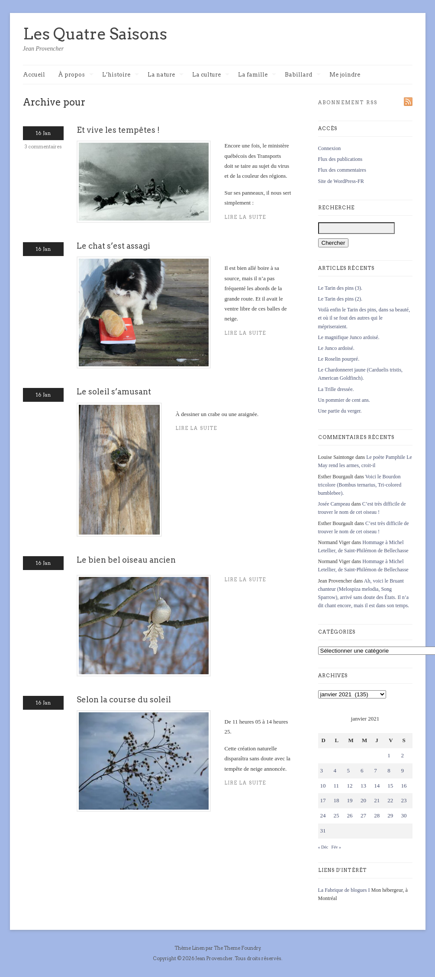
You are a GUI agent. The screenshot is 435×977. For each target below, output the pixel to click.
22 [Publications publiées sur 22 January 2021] (390, 800)
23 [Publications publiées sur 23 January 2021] (403, 800)
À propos (75, 75)
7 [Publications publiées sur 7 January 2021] (375, 770)
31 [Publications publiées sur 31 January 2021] (323, 830)
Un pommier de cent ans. (344, 400)
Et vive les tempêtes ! (118, 130)
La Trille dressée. (336, 389)
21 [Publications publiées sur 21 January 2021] (377, 800)
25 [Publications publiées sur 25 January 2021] (336, 815)
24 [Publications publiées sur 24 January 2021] (323, 815)
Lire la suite (197, 428)
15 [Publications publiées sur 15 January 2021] (390, 785)
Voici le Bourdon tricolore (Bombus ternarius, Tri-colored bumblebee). (360, 485)
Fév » (337, 847)
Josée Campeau (334, 504)
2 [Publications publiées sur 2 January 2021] (402, 755)
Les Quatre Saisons (95, 33)
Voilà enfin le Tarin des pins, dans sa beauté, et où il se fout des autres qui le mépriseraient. (364, 318)
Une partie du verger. (340, 411)
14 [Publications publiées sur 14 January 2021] (377, 785)
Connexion (329, 148)
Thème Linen (190, 948)
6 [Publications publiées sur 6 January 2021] (362, 770)
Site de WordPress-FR (341, 181)
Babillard (303, 75)
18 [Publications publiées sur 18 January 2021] (336, 800)
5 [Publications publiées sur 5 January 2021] (348, 770)
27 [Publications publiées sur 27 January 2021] (363, 815)
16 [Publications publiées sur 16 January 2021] (403, 785)
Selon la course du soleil (124, 699)
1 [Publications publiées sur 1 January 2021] (388, 755)
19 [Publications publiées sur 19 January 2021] (350, 800)
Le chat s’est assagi (113, 245)
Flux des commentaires (342, 170)
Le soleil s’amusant (114, 391)
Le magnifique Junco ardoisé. (349, 337)
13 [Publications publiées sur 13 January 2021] (363, 785)
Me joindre (344, 74)
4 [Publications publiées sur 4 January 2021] (335, 770)
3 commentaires (43, 147)
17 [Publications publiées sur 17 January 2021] (323, 800)
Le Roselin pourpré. (339, 359)
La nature (166, 75)
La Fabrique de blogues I (344, 890)
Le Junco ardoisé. (336, 348)
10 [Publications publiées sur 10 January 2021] (323, 785)
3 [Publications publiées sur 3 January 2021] (321, 770)
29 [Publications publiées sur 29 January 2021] (390, 815)
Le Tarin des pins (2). (340, 299)
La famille (257, 75)
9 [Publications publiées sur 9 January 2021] (402, 770)
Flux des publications (340, 159)
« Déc (323, 847)
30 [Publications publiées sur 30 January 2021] (403, 815)
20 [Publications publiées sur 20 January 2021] (363, 800)
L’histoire (120, 75)
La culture (210, 75)
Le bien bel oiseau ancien (126, 559)
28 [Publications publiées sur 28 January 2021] (377, 815)
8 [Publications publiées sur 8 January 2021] (388, 770)
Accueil (34, 74)
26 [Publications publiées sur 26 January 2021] (350, 815)
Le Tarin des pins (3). (340, 288)
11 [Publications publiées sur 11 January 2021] (336, 785)
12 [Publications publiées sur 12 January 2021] (350, 785)
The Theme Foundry (237, 948)
